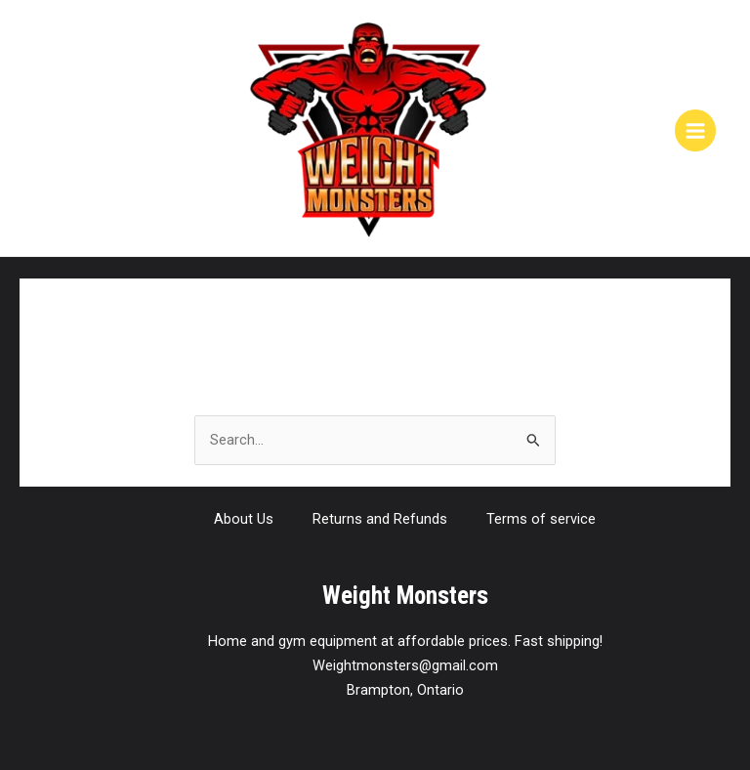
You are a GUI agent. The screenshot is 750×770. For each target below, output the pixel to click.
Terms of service (541, 519)
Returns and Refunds (379, 519)
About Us (243, 519)
